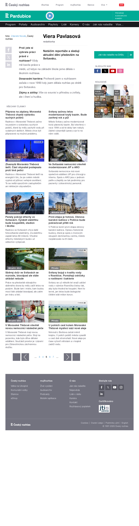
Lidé (64, 24)
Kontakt (73, 440)
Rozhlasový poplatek (80, 444)
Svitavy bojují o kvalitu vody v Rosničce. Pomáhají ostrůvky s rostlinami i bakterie (67, 313)
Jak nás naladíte (103, 24)
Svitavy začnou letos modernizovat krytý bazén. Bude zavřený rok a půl (68, 152)
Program (55, 5)
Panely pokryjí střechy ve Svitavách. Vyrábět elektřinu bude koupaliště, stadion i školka (21, 259)
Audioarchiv (121, 16)
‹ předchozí (25, 395)
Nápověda (75, 428)
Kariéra (73, 436)
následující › (67, 395)
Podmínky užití (112, 461)
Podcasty (45, 432)
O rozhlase (94, 5)
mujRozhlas (68, 5)
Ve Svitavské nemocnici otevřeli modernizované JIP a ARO (67, 204)
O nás (86, 24)
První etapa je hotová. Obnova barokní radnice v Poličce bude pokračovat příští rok (67, 257)
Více (120, 24)
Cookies (84, 461)
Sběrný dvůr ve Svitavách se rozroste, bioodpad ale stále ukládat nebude (22, 313)
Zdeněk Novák (18, 69)
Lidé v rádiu (75, 432)
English (125, 461)
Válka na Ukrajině (19, 424)
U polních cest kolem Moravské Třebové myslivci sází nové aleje (67, 365)
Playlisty (53, 24)
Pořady (23, 24)
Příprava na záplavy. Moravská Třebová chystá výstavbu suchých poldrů (23, 152)
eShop (14, 436)
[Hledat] (130, 5)
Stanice (81, 5)
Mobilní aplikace (48, 436)
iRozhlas (44, 5)
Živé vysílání (46, 424)
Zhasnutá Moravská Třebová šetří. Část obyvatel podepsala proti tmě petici (23, 205)
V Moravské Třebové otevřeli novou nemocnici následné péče (24, 365)
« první (16, 395)
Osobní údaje (97, 461)
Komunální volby (19, 428)
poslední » (76, 395)
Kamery (118, 19)
